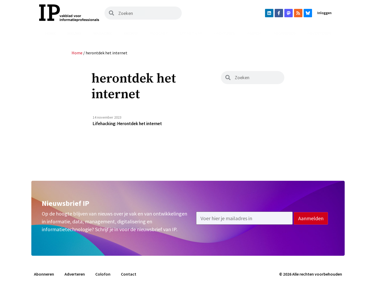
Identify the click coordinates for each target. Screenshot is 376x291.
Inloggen (324, 12)
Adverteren (319, 33)
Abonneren (285, 33)
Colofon (102, 274)
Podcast (159, 33)
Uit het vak (191, 33)
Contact (128, 274)
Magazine (102, 33)
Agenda (254, 33)
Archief (131, 33)
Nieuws (74, 33)
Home (50, 33)
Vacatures (224, 33)
